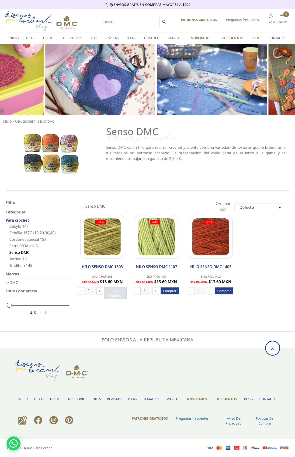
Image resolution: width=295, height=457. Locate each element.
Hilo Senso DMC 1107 (156, 266)
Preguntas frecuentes (242, 20)
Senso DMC (46, 122)
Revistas (111, 38)
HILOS (30, 38)
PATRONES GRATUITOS (199, 20)
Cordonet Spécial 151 (27, 239)
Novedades (201, 38)
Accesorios (72, 38)
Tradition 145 (20, 265)
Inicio (7, 122)
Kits (93, 38)
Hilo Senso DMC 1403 (211, 266)
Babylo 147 (18, 226)
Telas (131, 38)
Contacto (276, 38)
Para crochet (25, 122)
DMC (12, 282)
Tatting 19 (18, 259)
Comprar (170, 291)
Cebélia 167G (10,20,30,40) (32, 232)
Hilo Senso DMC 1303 (102, 266)
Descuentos (232, 38)
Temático (152, 38)
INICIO (13, 38)
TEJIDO (48, 38)
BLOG (256, 38)
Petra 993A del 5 (23, 245)
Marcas (174, 38)
